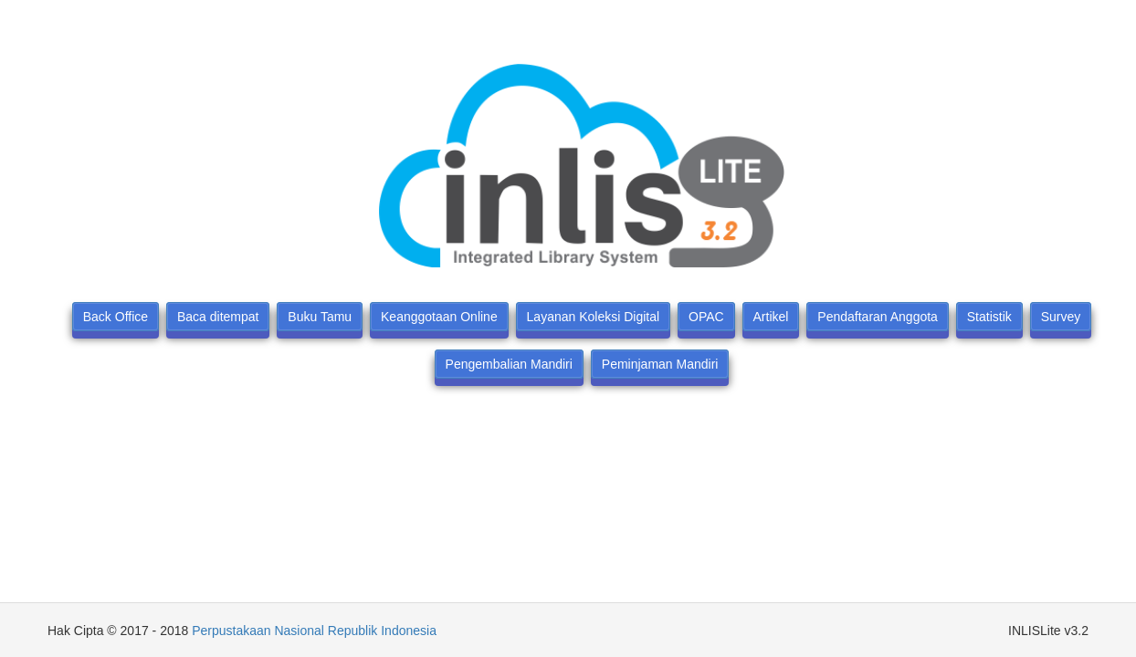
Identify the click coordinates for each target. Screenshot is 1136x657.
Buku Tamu (320, 316)
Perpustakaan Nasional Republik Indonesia (314, 630)
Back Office (115, 316)
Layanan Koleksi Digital (593, 316)
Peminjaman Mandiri (660, 364)
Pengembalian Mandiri (509, 364)
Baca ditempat (218, 316)
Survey (1061, 316)
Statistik (989, 316)
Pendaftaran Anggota (877, 316)
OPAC (706, 316)
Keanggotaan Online (439, 316)
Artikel (771, 316)
